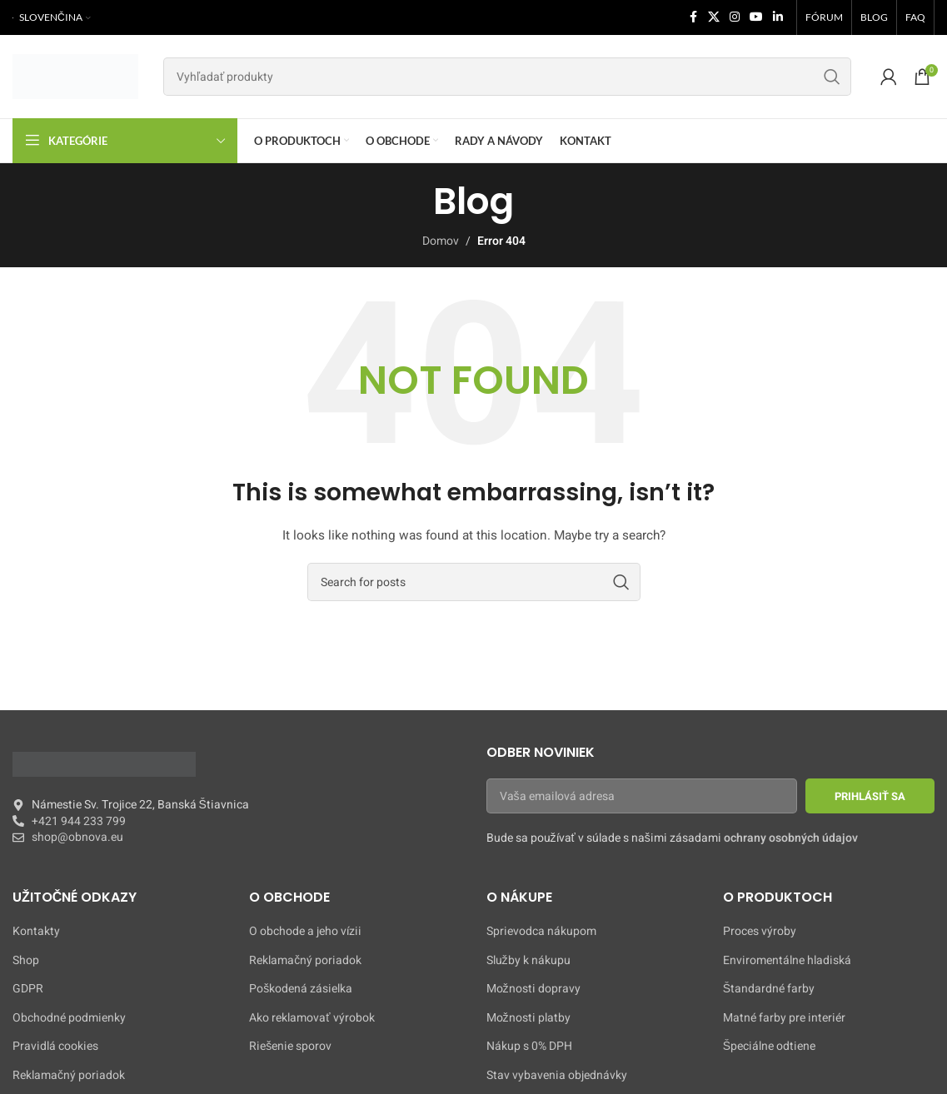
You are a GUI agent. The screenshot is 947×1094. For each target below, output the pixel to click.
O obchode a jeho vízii (305, 931)
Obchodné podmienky (69, 1018)
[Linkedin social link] (778, 17)
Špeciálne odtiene (769, 1046)
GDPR (27, 989)
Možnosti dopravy (533, 989)
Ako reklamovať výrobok (311, 1018)
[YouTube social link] (756, 17)
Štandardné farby (769, 989)
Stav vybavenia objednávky (556, 1075)
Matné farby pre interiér (784, 1018)
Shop (25, 960)
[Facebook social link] (693, 17)
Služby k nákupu (528, 960)
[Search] (507, 76)
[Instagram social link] (735, 17)
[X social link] (714, 17)
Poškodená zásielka (300, 989)
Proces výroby (759, 931)
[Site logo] (75, 76)
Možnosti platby (528, 1018)
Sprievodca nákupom (541, 931)
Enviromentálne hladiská (787, 960)
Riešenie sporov (290, 1046)
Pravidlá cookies (55, 1046)
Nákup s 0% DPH (529, 1046)
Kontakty (36, 931)
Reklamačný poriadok (68, 1075)
